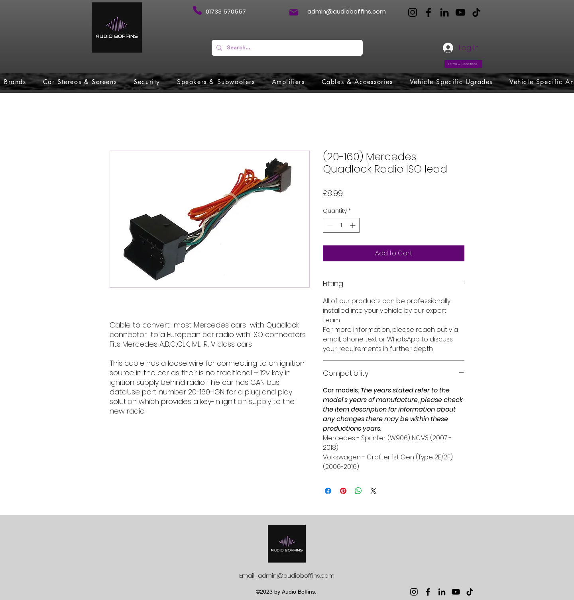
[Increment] (353, 225)
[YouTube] (460, 12)
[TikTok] (476, 12)
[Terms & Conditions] (463, 64)
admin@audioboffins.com (346, 11)
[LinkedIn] (444, 12)
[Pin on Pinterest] (343, 491)
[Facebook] (428, 12)
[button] (15, 81)
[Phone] (197, 10)
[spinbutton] (341, 225)
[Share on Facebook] (328, 491)
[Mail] (294, 12)
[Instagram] (413, 12)
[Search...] (286, 48)
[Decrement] (329, 225)
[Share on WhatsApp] (358, 491)
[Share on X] (373, 491)
